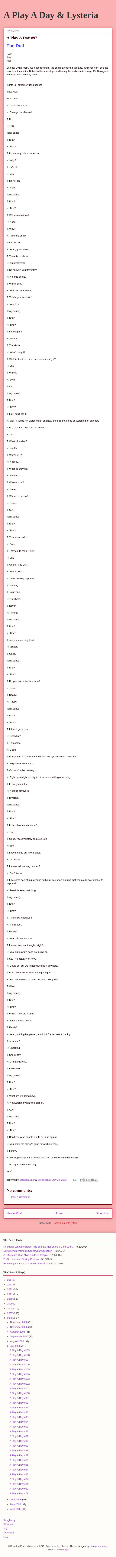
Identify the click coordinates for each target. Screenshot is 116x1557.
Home (59, 1213)
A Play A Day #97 (18, 1407)
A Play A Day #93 (18, 1426)
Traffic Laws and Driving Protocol (21, 1259)
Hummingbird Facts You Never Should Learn (27, 1263)
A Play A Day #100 (19, 1393)
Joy (5, 1528)
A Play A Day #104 (19, 1374)
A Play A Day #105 (19, 1369)
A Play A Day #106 (19, 1364)
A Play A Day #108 (19, 1355)
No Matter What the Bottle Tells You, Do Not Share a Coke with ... (38, 1246)
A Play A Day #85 (18, 1464)
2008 (10, 1308)
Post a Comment (20, 1197)
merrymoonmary (99, 1546)
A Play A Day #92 (18, 1431)
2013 (10, 1284)
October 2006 (18, 1331)
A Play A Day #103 (19, 1378)
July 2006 (15, 1346)
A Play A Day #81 (18, 1484)
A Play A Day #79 (18, 1493)
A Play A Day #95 (18, 1417)
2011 (10, 1294)
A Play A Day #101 (19, 1388)
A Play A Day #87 (18, 1455)
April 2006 (16, 1509)
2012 (10, 1289)
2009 (10, 1303)
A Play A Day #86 (18, 1460)
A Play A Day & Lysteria (51, 15)
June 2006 (16, 1499)
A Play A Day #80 (18, 1488)
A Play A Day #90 (18, 1441)
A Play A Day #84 (18, 1469)
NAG (6, 1536)
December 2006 (19, 1322)
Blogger (64, 1549)
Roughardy (9, 1520)
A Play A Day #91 (18, 1436)
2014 (10, 1279)
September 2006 (19, 1336)
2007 (10, 1313)
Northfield (8, 1532)
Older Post (102, 1213)
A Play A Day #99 (18, 1398)
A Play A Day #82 (18, 1479)
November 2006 (19, 1327)
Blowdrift (8, 1524)
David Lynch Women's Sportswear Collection (27, 1250)
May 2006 (16, 1504)
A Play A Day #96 (18, 1412)
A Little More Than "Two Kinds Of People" (26, 1255)
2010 (10, 1299)
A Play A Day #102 (19, 1383)
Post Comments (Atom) (65, 1223)
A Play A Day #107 (19, 1359)
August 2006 (17, 1341)
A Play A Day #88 (18, 1450)
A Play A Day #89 (18, 1445)
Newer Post (14, 1213)
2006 (10, 1318)
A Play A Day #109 (19, 1350)
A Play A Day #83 (18, 1474)
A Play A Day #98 (18, 1402)
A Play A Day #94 (18, 1421)
